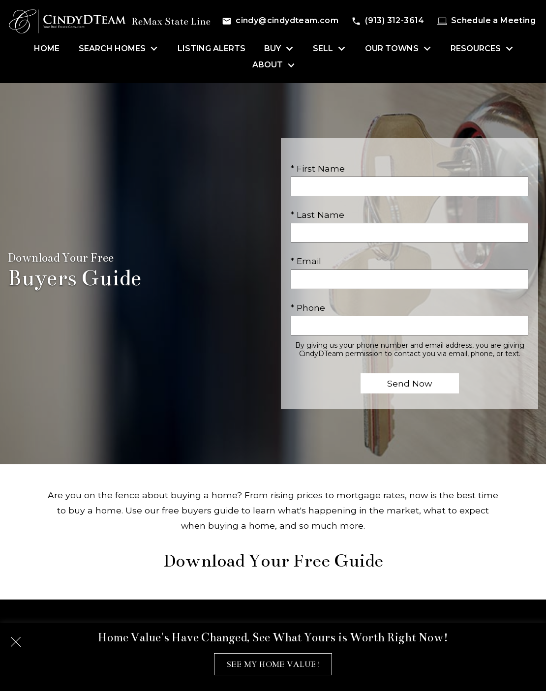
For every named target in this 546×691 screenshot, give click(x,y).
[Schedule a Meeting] (486, 21)
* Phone (308, 307)
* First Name (318, 168)
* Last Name (317, 215)
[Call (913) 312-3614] (388, 21)
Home (47, 49)
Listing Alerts (211, 49)
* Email (306, 261)
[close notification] (16, 638)
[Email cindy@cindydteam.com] (280, 21)
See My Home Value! (273, 664)
